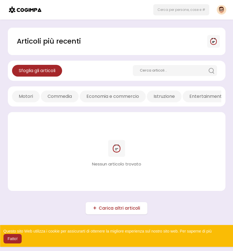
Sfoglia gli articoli (37, 70)
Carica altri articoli (119, 208)
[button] (181, 9)
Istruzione (164, 96)
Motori (26, 96)
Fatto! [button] (13, 238)
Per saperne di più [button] (196, 231)
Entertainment (205, 96)
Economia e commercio (112, 96)
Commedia (60, 96)
